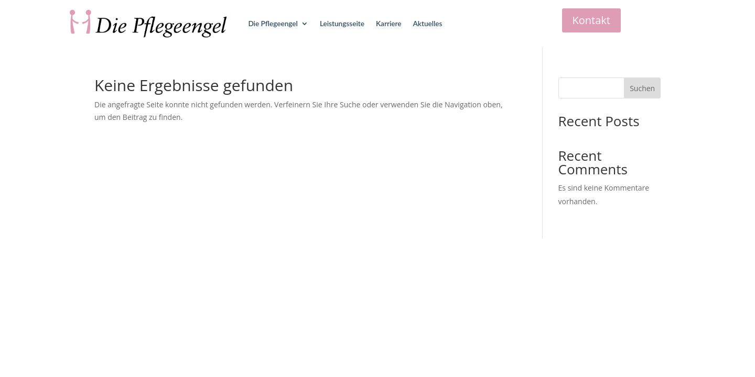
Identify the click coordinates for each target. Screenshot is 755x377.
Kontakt (591, 20)
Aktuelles (428, 23)
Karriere (389, 23)
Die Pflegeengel (272, 23)
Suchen (642, 88)
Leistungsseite (342, 23)
